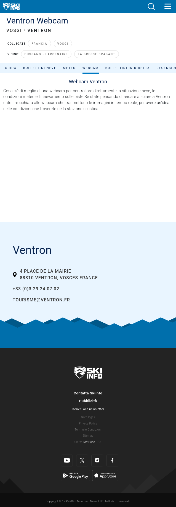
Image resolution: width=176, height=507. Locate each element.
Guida (11, 68)
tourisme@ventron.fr (41, 299)
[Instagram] (97, 460)
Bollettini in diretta (127, 68)
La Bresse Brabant (96, 54)
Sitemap (87, 435)
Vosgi (62, 44)
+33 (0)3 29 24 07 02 (36, 288)
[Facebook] (112, 460)
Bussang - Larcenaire (46, 54)
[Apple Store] (105, 475)
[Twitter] (82, 460)
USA (98, 442)
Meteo (69, 68)
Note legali (88, 417)
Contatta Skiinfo (88, 393)
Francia (39, 44)
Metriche (89, 442)
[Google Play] (75, 475)
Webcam (90, 68)
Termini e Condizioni (88, 429)
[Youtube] (67, 460)
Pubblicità (88, 401)
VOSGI (14, 30)
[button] (151, 6)
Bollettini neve (39, 68)
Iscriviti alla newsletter (88, 409)
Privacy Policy (88, 423)
